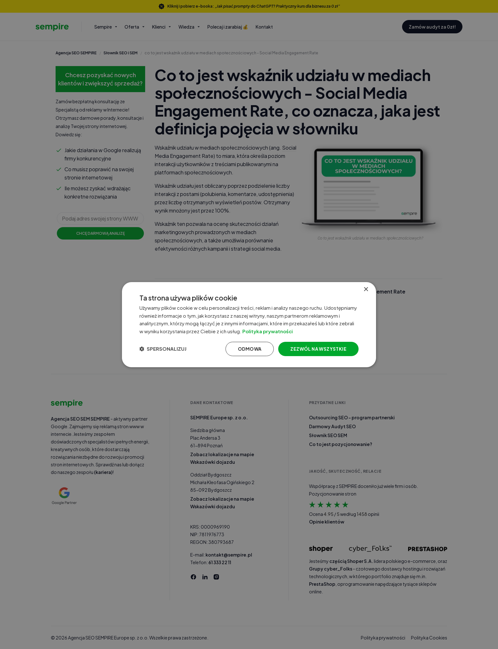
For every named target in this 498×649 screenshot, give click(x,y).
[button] (162, 349)
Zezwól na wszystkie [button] (318, 349)
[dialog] (249, 324)
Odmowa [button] (249, 349)
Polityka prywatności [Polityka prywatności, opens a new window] (267, 331)
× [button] (365, 289)
